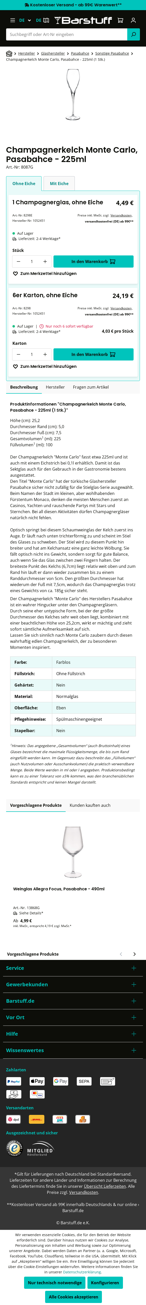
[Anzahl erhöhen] (45, 261)
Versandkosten (121, 215)
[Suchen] (133, 34)
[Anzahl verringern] (18, 261)
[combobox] (66, 34)
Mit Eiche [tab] (59, 183)
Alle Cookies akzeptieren (73, 1297)
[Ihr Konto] (133, 20)
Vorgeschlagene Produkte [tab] (36, 805)
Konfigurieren (105, 1283)
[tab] (24, 387)
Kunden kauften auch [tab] (90, 805)
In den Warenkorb (93, 261)
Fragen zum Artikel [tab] (91, 387)
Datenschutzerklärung (82, 1272)
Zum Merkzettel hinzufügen (45, 273)
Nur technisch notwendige (55, 1283)
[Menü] (12, 20)
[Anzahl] (32, 261)
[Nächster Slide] (134, 954)
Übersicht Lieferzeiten (105, 1186)
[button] (73, 968)
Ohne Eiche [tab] (23, 183)
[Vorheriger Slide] (121, 954)
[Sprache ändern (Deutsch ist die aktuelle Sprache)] (27, 20)
